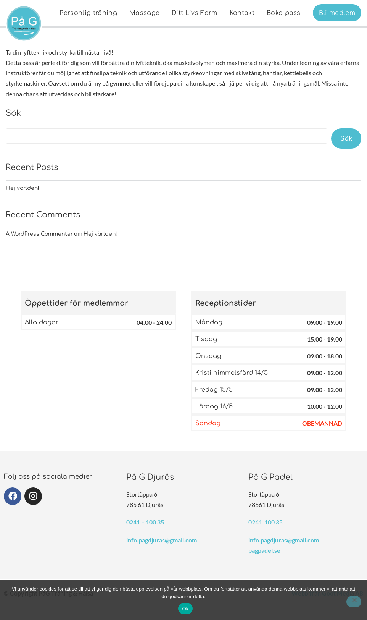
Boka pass (284, 13)
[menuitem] (88, 13)
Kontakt (242, 13)
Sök (13, 113)
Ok (185, 609)
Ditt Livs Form (194, 13)
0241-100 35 (265, 522)
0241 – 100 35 (145, 522)
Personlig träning (88, 13)
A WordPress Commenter (39, 234)
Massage (144, 13)
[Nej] (353, 601)
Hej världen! (22, 188)
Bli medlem (337, 13)
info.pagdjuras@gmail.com (161, 540)
